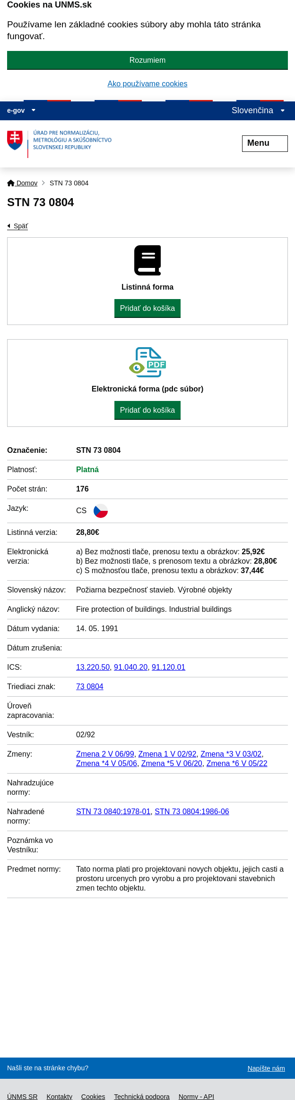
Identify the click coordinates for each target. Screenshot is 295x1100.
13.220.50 (93, 667)
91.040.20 (131, 667)
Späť (21, 226)
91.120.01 (168, 667)
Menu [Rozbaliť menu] (265, 143)
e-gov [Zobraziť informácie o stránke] (21, 110)
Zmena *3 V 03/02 (230, 754)
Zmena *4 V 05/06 (106, 763)
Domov (22, 183)
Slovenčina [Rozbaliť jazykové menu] (258, 110)
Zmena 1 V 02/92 (168, 754)
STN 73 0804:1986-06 (192, 812)
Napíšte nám (266, 1068)
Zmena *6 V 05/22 (237, 763)
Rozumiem (147, 60)
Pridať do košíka (147, 308)
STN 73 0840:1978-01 (113, 812)
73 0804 (90, 687)
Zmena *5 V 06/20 (171, 763)
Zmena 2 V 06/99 (105, 754)
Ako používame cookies (148, 84)
